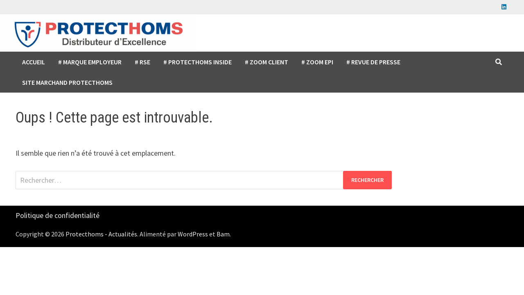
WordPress (193, 234)
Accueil (33, 62)
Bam (223, 234)
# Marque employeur (90, 62)
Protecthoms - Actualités (101, 234)
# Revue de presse (373, 62)
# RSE (142, 62)
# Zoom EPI (317, 62)
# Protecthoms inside (197, 62)
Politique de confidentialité (57, 215)
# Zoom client (266, 62)
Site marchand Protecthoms (67, 82)
